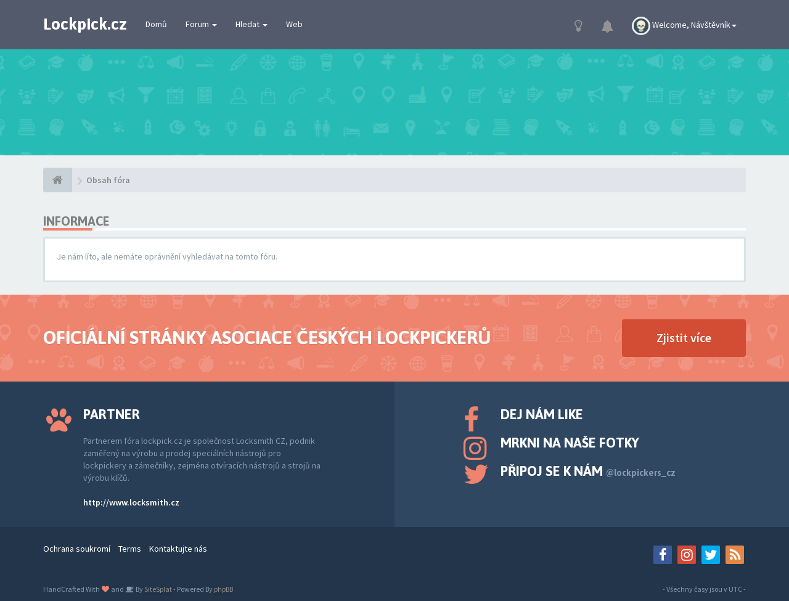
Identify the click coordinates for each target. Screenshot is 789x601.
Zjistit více (683, 337)
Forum (201, 24)
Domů (156, 24)
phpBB (223, 589)
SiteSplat (157, 589)
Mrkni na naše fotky (570, 443)
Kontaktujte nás (178, 548)
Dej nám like (542, 414)
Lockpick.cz (85, 24)
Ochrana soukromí (76, 548)
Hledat (251, 24)
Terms (129, 548)
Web (294, 24)
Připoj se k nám (588, 471)
